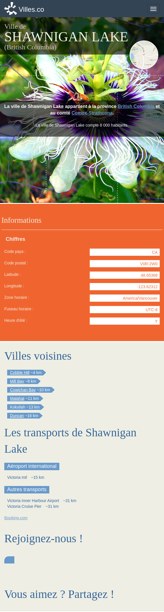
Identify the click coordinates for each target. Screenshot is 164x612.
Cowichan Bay (23, 390)
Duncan (17, 415)
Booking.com (16, 518)
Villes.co (31, 9)
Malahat (17, 398)
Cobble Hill (20, 372)
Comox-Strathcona (92, 113)
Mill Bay (17, 381)
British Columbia (136, 106)
